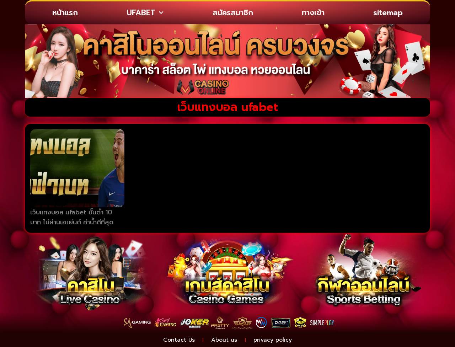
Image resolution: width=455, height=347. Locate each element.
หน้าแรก (65, 12)
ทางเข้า (313, 12)
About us (224, 340)
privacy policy (272, 340)
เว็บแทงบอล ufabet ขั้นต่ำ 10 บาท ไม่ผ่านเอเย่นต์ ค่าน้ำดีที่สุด (71, 217)
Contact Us (179, 340)
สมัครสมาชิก (233, 12)
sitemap (388, 12)
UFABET (145, 13)
